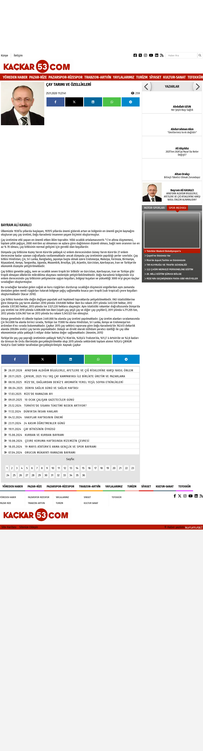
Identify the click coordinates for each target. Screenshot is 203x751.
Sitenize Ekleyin (28, 527)
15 (83, 468)
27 (27, 475)
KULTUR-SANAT (174, 77)
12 (65, 468)
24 (7, 475)
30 (45, 475)
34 (70, 475)
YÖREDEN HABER (15, 77)
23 (132, 468)
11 (59, 468)
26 (20, 475)
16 (89, 468)
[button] (146, 86)
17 (95, 468)
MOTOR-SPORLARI (154, 208)
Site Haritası (8, 527)
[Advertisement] (70, 25)
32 (58, 475)
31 (52, 475)
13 (71, 468)
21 (120, 468)
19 (107, 468)
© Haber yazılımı (183, 527)
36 (83, 475)
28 (33, 475)
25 (14, 475)
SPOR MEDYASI (177, 208)
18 (101, 468)
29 (39, 475)
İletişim (18, 55)
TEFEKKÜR (195, 77)
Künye (4, 55)
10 (52, 468)
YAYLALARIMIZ (123, 77)
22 (126, 468)
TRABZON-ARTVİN (97, 77)
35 (77, 475)
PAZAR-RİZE (38, 77)
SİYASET (155, 77)
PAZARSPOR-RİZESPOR (65, 77)
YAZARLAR (172, 87)
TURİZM (142, 77)
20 (114, 468)
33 (64, 475)
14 (77, 468)
